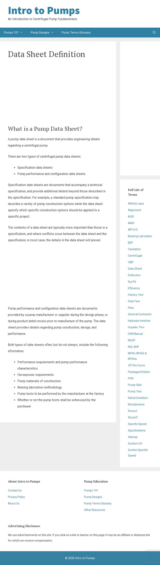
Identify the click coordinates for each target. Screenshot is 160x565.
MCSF (131, 340)
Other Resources (94, 510)
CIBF (130, 262)
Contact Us (15, 490)
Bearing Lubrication (140, 236)
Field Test (134, 301)
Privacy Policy (16, 497)
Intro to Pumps (44, 10)
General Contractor (140, 314)
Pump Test (135, 391)
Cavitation (134, 249)
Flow (131, 307)
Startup (132, 437)
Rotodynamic (136, 404)
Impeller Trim (136, 327)
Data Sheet (135, 268)
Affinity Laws (136, 203)
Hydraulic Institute (139, 320)
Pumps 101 (15, 32)
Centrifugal (135, 255)
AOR (131, 216)
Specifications (137, 430)
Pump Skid (134, 384)
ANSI (131, 223)
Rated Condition (138, 397)
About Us (13, 503)
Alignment (134, 210)
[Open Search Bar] (154, 32)
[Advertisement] (120, 14)
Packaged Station (139, 371)
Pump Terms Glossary (76, 32)
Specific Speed (137, 424)
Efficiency (134, 288)
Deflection (134, 275)
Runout (132, 411)
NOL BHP (133, 346)
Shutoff (133, 417)
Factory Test (135, 294)
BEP (130, 242)
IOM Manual (135, 333)
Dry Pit (132, 281)
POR (130, 378)
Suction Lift (135, 443)
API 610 (133, 229)
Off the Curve (136, 365)
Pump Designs (44, 32)
